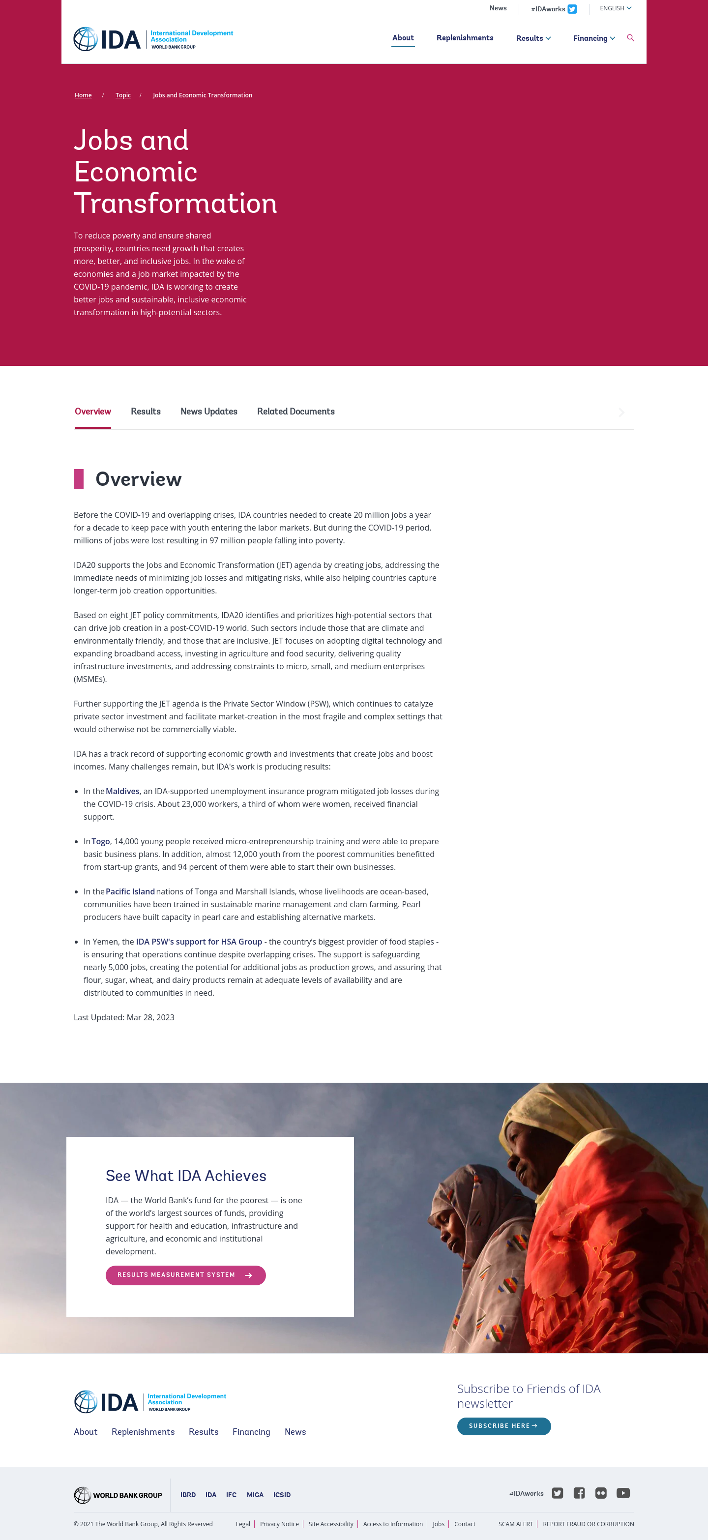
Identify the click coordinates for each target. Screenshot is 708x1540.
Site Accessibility (331, 1524)
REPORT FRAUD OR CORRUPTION (588, 1524)
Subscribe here (500, 1426)
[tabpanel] (354, 736)
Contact (464, 1524)
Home (83, 95)
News (498, 8)
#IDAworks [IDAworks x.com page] (548, 9)
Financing (590, 39)
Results (529, 39)
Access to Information (393, 1524)
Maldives (122, 791)
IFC (231, 1495)
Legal (243, 1524)
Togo (100, 841)
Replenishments (465, 38)
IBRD (188, 1495)
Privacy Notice (279, 1524)
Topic (123, 95)
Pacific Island (130, 891)
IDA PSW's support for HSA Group (199, 941)
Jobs (439, 1524)
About (403, 38)
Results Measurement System (177, 1275)
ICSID (282, 1495)
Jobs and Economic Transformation (202, 95)
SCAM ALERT (516, 1524)
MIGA (255, 1495)
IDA (211, 1495)
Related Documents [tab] (296, 412)
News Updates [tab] (208, 412)
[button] (631, 38)
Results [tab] (146, 412)
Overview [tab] (93, 412)
